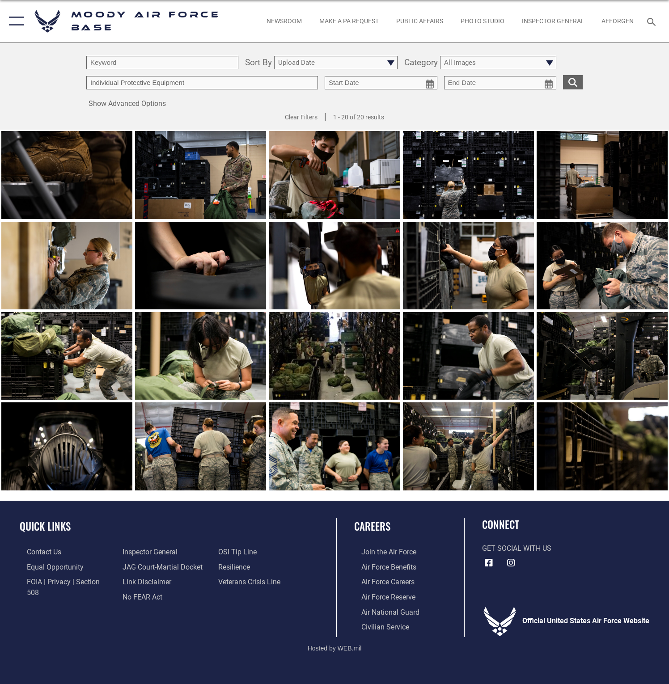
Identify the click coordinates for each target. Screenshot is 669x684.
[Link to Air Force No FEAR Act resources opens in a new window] (140, 581)
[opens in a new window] (349, 21)
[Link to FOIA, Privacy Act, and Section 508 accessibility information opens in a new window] (63, 581)
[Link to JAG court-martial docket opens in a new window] (160, 552)
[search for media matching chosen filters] (573, 82)
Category (421, 63)
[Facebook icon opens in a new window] (488, 563)
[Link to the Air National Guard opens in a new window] (383, 611)
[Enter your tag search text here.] (202, 82)
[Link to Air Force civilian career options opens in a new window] (378, 625)
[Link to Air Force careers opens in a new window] (380, 581)
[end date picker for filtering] (500, 82)
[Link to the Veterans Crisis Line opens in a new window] (251, 566)
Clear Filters (301, 117)
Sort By (258, 63)
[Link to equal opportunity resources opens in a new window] (48, 566)
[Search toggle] (653, 21)
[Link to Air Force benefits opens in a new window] (381, 566)
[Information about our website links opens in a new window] (144, 566)
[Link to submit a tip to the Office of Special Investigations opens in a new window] (139, 596)
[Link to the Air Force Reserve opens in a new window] (381, 596)
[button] (14, 21)
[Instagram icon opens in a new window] (511, 563)
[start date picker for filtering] (381, 82)
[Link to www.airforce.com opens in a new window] (381, 552)
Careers (372, 526)
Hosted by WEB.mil (335, 646)
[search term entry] (162, 62)
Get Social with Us (516, 549)
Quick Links (45, 526)
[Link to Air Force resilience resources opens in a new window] (236, 552)
